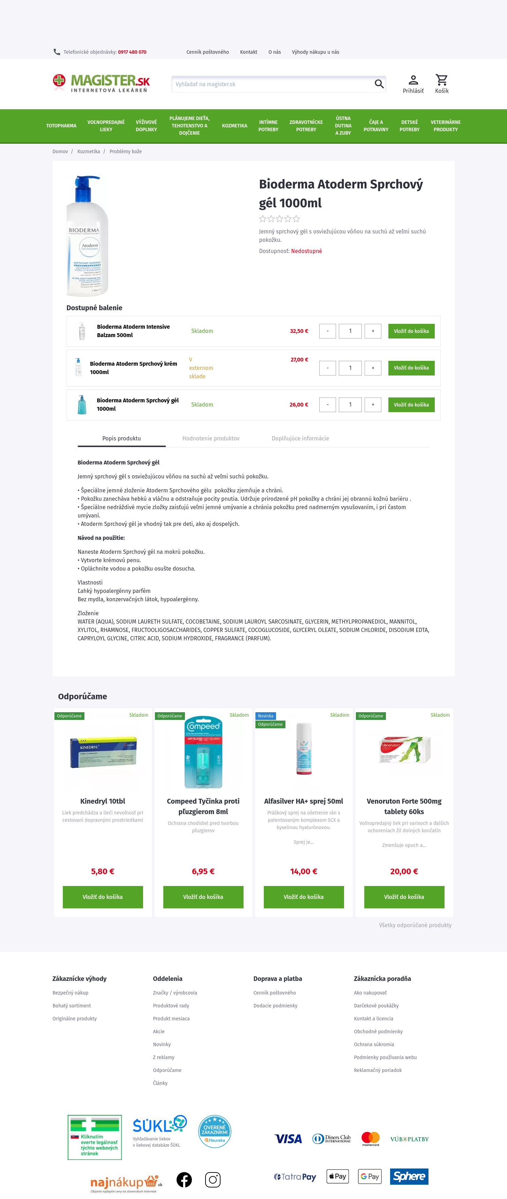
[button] (442, 39)
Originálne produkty (75, 974)
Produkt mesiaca (171, 974)
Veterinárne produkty (446, 81)
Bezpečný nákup (71, 948)
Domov (60, 107)
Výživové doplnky (146, 81)
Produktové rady (171, 961)
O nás (274, 7)
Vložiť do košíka (103, 852)
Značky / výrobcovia (175, 948)
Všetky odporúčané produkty (415, 880)
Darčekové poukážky (376, 961)
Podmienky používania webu (385, 1012)
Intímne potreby (268, 81)
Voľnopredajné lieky (106, 81)
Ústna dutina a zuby (343, 80)
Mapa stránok (416, 1195)
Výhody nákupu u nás (315, 7)
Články (160, 1038)
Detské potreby (409, 81)
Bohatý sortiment (72, 961)
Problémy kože (126, 107)
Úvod (388, 1195)
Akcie (159, 987)
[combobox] (278, 39)
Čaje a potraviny (376, 81)
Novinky (162, 1000)
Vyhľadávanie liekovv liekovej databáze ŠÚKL (160, 1086)
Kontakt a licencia (374, 974)
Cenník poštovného (208, 7)
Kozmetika (234, 81)
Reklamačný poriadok (378, 1025)
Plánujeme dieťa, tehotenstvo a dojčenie (190, 80)
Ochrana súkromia (374, 1000)
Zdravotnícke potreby (306, 81)
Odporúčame (167, 1025)
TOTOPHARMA (61, 81)
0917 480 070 (132, 7)
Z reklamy (163, 1012)
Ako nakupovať (370, 948)
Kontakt (248, 7)
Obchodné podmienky (378, 987)
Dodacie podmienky (276, 961)
